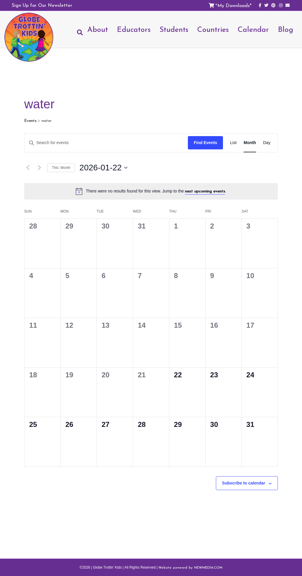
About (97, 29)
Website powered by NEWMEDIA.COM (190, 567)
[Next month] (39, 167)
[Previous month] (27, 167)
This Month (61, 168)
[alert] (151, 191)
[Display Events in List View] (233, 142)
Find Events (205, 142)
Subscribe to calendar (243, 483)
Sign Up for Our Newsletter (42, 5)
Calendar (253, 29)
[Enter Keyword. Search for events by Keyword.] (106, 142)
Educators (134, 29)
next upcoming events (205, 191)
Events (30, 121)
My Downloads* (234, 5)
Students (174, 29)
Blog (285, 29)
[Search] (78, 32)
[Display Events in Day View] (266, 142)
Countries (213, 29)
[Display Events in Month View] (250, 142)
